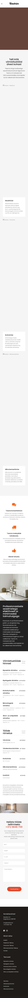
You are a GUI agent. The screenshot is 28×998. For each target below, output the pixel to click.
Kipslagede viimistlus (8, 964)
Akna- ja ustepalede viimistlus (11, 971)
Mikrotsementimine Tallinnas (10, 948)
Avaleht (5, 940)
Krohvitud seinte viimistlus (10, 966)
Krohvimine (6, 986)
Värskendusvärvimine (8, 983)
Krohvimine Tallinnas (8, 945)
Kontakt (5, 950)
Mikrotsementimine (8, 989)
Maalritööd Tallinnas (8, 943)
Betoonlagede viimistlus (9, 969)
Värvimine (5, 981)
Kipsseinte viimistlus (8, 961)
